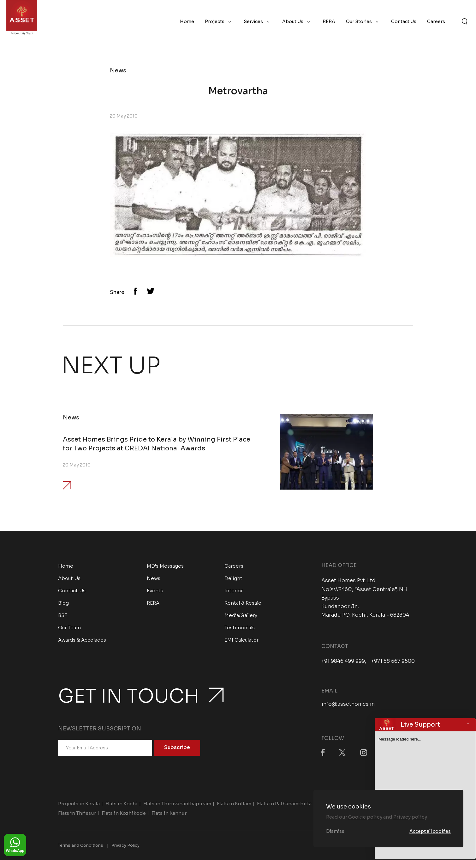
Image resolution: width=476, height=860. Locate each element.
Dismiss (335, 831)
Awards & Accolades (82, 640)
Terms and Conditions (80, 845)
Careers (436, 21)
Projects (214, 21)
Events (155, 591)
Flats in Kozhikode (124, 813)
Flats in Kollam (234, 804)
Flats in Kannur (169, 813)
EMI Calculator (241, 640)
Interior (233, 591)
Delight (233, 578)
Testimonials (239, 628)
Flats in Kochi (121, 804)
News (153, 578)
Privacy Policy (125, 845)
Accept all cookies (430, 831)
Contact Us (403, 21)
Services (253, 21)
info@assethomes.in (348, 704)
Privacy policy (410, 817)
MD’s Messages (165, 566)
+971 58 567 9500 (393, 661)
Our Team (69, 628)
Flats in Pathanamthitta (284, 804)
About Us (292, 21)
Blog (63, 603)
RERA (329, 21)
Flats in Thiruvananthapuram (177, 804)
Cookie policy (365, 817)
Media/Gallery (240, 615)
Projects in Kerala (79, 804)
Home (187, 21)
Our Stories (359, 21)
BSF (62, 615)
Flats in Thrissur (77, 813)
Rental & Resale (242, 603)
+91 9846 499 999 (343, 661)
